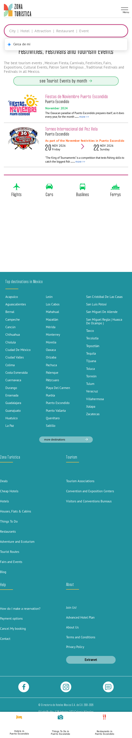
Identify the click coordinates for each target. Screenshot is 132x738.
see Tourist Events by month (66, 81)
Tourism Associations (80, 481)
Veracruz (92, 391)
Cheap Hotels (9, 491)
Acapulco (11, 297)
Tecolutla (92, 338)
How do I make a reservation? (20, 609)
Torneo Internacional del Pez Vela (71, 129)
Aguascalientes (15, 304)
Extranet (91, 660)
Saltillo (50, 426)
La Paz (9, 426)
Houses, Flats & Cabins (15, 511)
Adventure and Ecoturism (17, 542)
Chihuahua (12, 334)
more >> (84, 116)
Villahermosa (95, 399)
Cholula (10, 342)
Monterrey (53, 334)
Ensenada (11, 395)
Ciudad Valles (14, 357)
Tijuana (91, 361)
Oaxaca (51, 350)
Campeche (12, 319)
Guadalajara (13, 403)
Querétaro (53, 418)
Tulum (90, 384)
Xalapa (90, 406)
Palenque (52, 373)
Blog (3, 572)
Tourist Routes (9, 552)
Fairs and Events (11, 562)
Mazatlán (52, 319)
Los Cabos (52, 304)
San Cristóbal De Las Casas (104, 297)
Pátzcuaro (52, 380)
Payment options (11, 618)
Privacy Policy (75, 647)
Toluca (90, 369)
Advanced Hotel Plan (80, 617)
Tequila (91, 353)
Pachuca (51, 365)
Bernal (9, 312)
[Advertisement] (66, 239)
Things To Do (9, 521)
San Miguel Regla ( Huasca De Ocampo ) (104, 321)
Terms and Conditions (80, 637)
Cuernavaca (13, 380)
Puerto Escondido (58, 403)
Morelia (51, 342)
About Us (72, 627)
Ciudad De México (18, 350)
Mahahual (52, 312)
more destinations (66, 439)
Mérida (50, 327)
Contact (5, 639)
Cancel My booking (13, 629)
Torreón (91, 376)
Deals (4, 481)
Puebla (50, 395)
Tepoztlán (92, 346)
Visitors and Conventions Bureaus (89, 501)
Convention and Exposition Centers (90, 491)
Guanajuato (13, 411)
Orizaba (51, 357)
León (49, 297)
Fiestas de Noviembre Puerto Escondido (76, 96)
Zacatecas (92, 414)
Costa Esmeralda (16, 373)
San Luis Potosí (96, 304)
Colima (10, 365)
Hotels (4, 501)
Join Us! (71, 607)
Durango (11, 388)
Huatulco (11, 418)
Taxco (90, 331)
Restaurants (8, 531)
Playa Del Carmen (58, 388)
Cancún (10, 327)
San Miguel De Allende (102, 312)
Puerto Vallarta (56, 411)
